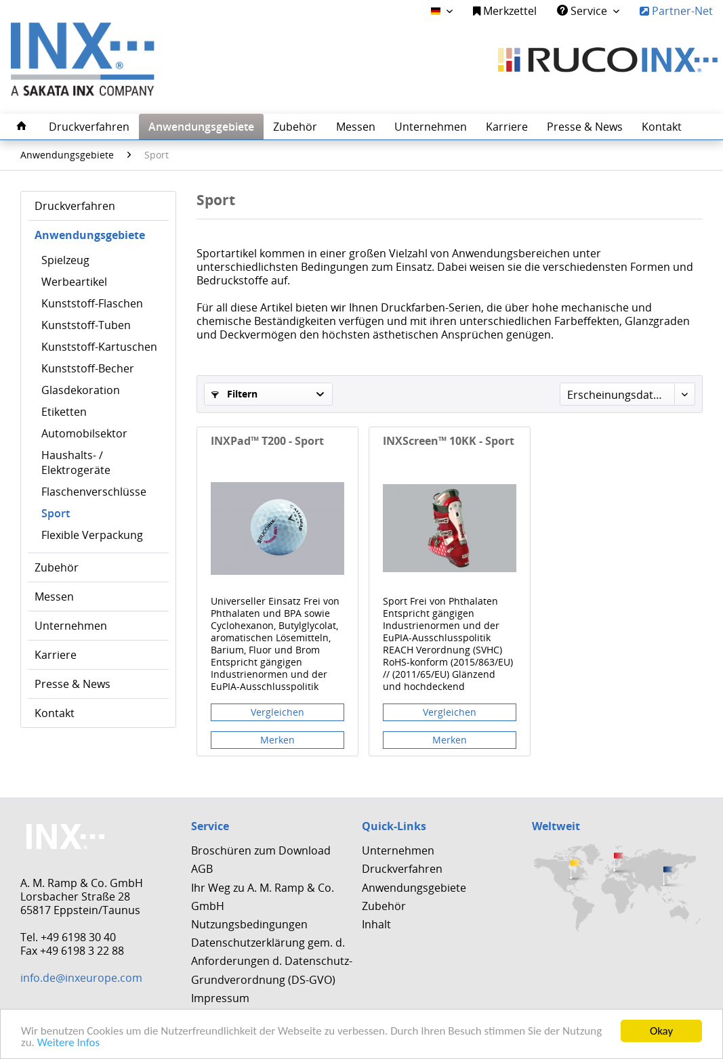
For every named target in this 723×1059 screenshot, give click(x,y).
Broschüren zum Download (261, 850)
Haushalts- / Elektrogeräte (75, 462)
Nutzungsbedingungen (249, 924)
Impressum (220, 998)
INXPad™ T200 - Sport (267, 441)
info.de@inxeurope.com (81, 977)
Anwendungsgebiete (90, 235)
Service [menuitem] (583, 10)
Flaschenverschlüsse (93, 491)
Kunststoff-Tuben (86, 325)
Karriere (56, 654)
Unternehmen (71, 625)
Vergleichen (277, 712)
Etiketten (64, 411)
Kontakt (55, 713)
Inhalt (376, 924)
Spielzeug (65, 260)
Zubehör (57, 567)
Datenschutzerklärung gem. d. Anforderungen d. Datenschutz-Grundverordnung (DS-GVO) (271, 961)
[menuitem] (505, 11)
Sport (55, 513)
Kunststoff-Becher (87, 368)
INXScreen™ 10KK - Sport (448, 441)
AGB (202, 868)
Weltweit (556, 826)
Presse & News (72, 683)
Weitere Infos (68, 1042)
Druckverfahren (75, 205)
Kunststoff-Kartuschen (99, 346)
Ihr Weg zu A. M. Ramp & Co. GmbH (262, 896)
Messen (54, 596)
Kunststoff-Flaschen (92, 303)
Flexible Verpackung (92, 534)
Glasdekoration (80, 390)
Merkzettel (505, 10)
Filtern (234, 393)
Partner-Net (676, 10)
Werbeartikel (74, 281)
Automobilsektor (84, 433)
